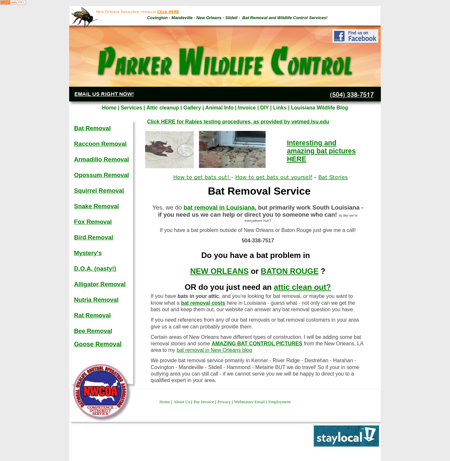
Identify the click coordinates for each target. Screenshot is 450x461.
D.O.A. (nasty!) (95, 268)
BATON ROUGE (290, 271)
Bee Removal (93, 330)
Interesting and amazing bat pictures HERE (321, 151)
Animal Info (220, 107)
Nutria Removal (96, 299)
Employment (279, 401)
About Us (182, 401)
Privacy (225, 401)
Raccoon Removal (100, 143)
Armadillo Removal (101, 159)
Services (132, 107)
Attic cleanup (163, 107)
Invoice (247, 107)
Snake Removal (96, 206)
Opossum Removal (101, 175)
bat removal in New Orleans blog (214, 350)
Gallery (193, 107)
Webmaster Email (250, 401)
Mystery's (88, 253)
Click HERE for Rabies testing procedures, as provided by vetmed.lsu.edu (238, 121)
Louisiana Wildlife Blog (319, 107)
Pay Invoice (204, 401)
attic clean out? (302, 287)
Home (165, 401)
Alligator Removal (100, 284)
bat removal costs (203, 303)
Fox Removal (93, 221)
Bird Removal (93, 237)
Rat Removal (92, 315)
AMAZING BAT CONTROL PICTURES (257, 343)
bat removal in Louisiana (219, 207)
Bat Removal (92, 128)
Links (280, 107)
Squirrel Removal (99, 190)
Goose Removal (98, 344)
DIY (265, 107)
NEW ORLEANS (219, 271)
